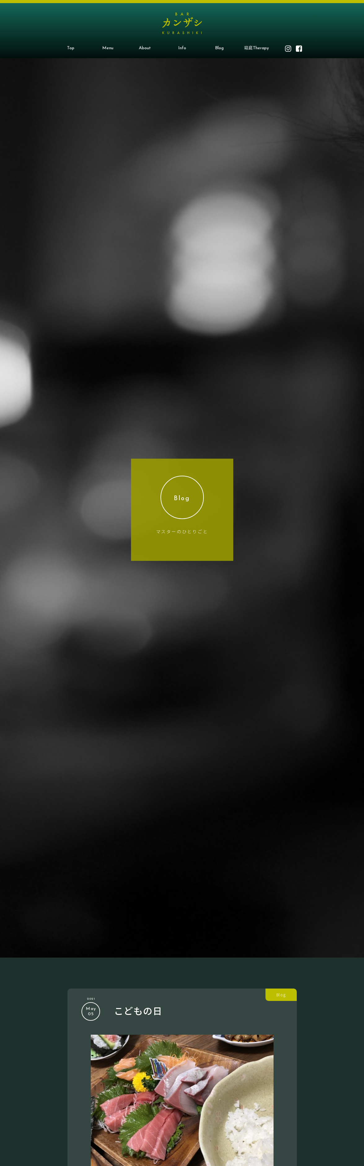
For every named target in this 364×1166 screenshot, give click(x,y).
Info (182, 48)
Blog (219, 48)
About (145, 48)
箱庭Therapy (256, 48)
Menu (107, 48)
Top (70, 48)
